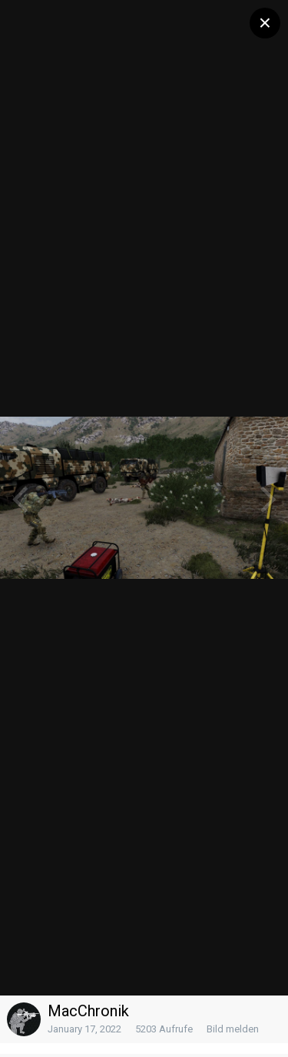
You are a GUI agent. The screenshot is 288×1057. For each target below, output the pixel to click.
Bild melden (233, 1029)
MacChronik (88, 1011)
